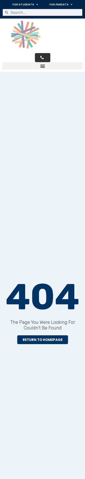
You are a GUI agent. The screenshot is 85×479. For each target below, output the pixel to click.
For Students (25, 4)
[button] (42, 66)
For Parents (61, 4)
